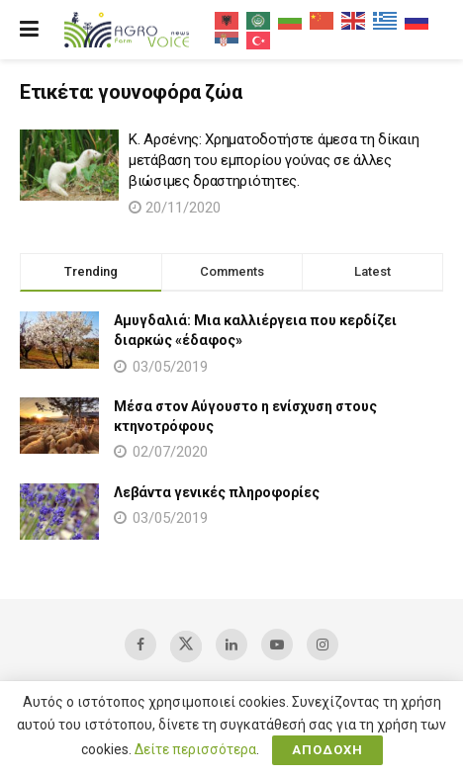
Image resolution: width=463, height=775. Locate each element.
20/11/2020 (175, 207)
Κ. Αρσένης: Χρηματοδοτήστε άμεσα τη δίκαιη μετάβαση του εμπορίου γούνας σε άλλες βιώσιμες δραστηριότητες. (273, 160)
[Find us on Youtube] (277, 644)
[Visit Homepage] (126, 30)
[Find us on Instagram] (322, 644)
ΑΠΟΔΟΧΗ (327, 749)
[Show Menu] (29, 29)
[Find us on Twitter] (186, 646)
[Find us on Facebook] (140, 644)
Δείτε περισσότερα (195, 749)
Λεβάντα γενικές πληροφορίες (217, 492)
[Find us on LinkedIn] (231, 644)
